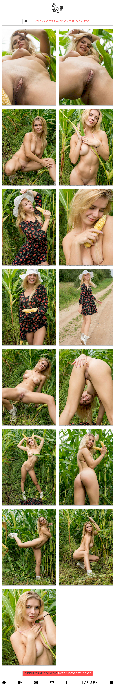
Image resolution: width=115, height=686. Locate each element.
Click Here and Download (57, 673)
